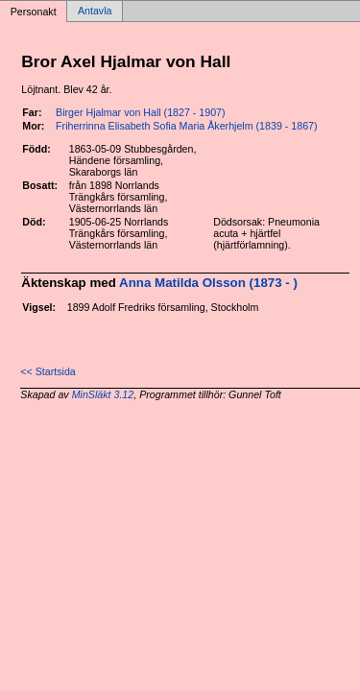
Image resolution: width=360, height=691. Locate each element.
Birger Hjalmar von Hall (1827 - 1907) (141, 112)
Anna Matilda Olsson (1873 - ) (208, 282)
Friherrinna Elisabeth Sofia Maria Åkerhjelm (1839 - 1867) (186, 125)
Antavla (95, 11)
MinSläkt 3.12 (103, 394)
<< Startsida (47, 371)
